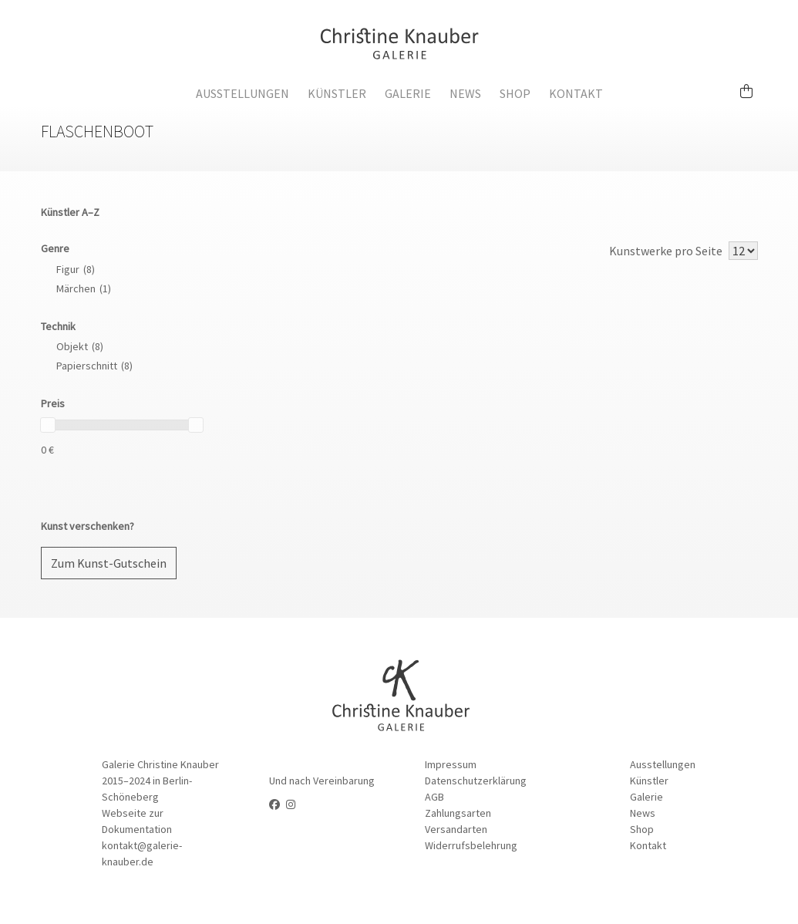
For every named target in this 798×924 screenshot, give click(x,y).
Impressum (450, 764)
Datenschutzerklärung (476, 780)
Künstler (337, 93)
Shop (515, 93)
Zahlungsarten (458, 813)
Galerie (408, 93)
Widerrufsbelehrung (471, 845)
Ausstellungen (242, 93)
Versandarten (456, 829)
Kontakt (576, 93)
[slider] (48, 425)
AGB (434, 797)
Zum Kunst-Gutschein (109, 563)
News (465, 93)
